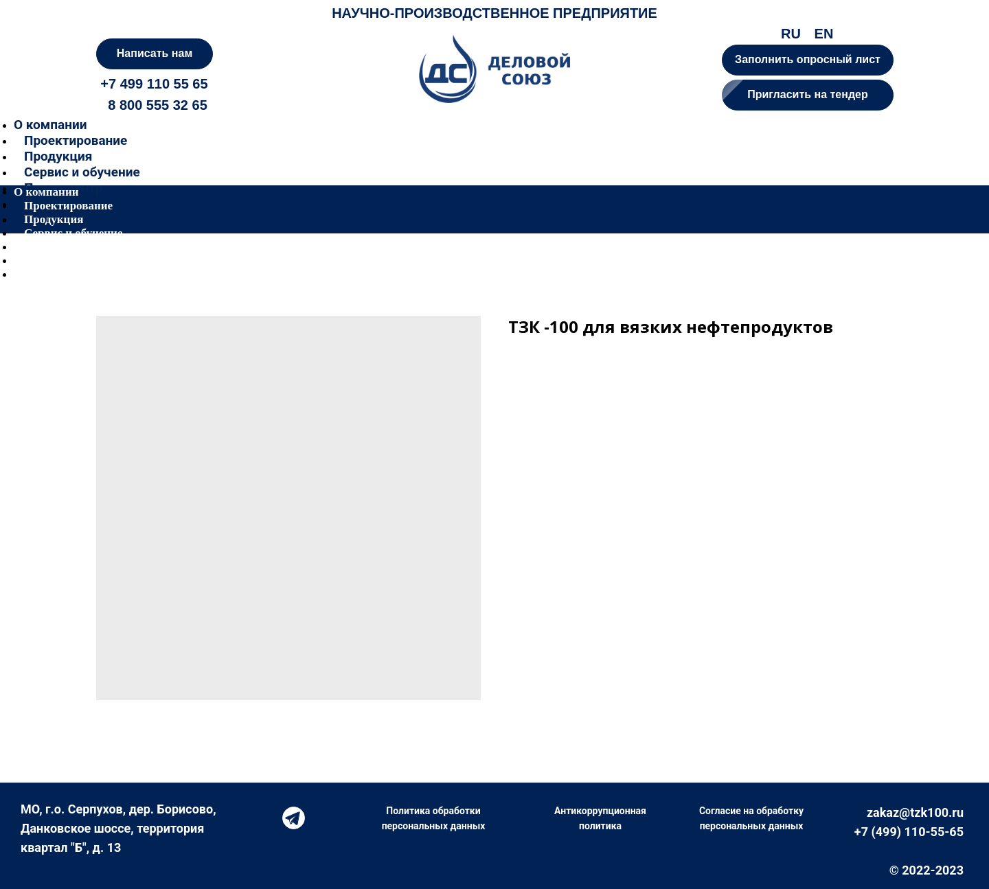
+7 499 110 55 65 (153, 83)
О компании (50, 124)
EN (824, 33)
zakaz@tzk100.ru (915, 812)
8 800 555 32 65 (157, 105)
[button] (808, 95)
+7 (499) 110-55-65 (909, 831)
